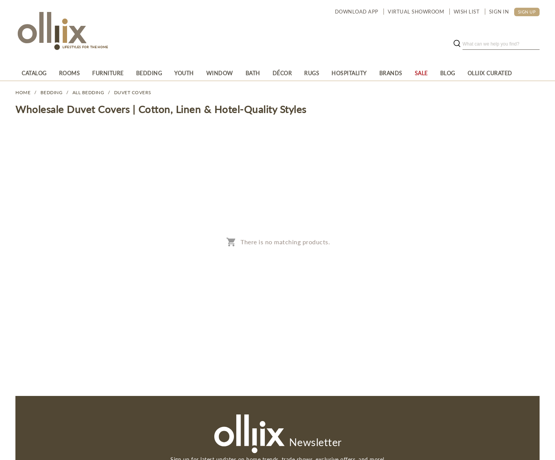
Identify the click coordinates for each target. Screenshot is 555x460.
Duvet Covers (132, 92)
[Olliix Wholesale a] (50, 32)
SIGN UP (527, 11)
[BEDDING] (149, 73)
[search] (501, 44)
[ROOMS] (69, 73)
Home (22, 92)
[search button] (456, 44)
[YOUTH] (184, 73)
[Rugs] (311, 73)
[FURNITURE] (108, 73)
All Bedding (88, 92)
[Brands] (391, 73)
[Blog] (447, 73)
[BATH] (252, 73)
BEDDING (51, 92)
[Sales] (421, 73)
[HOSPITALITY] (349, 73)
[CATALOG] (34, 73)
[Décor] (282, 73)
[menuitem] (34, 73)
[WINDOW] (219, 73)
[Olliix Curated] (489, 73)
